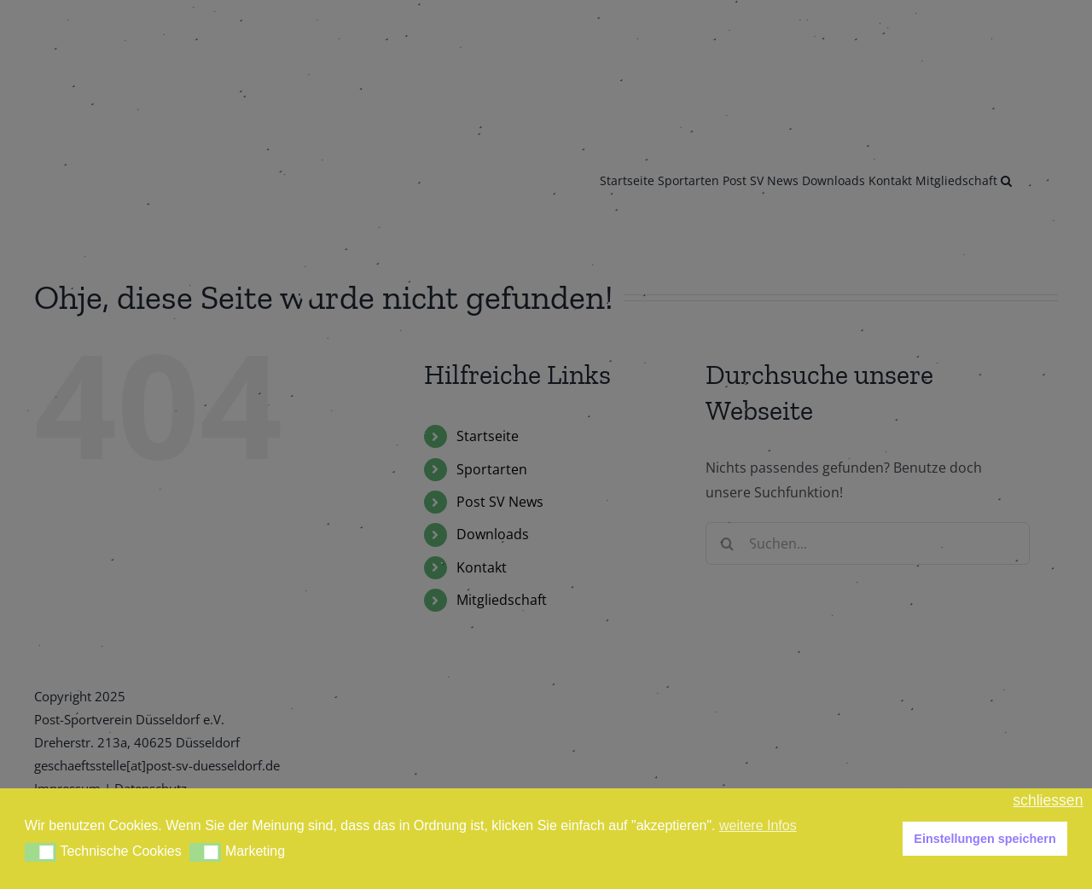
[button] (40, 852)
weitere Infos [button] (758, 825)
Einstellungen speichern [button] (984, 838)
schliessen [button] (1048, 800)
